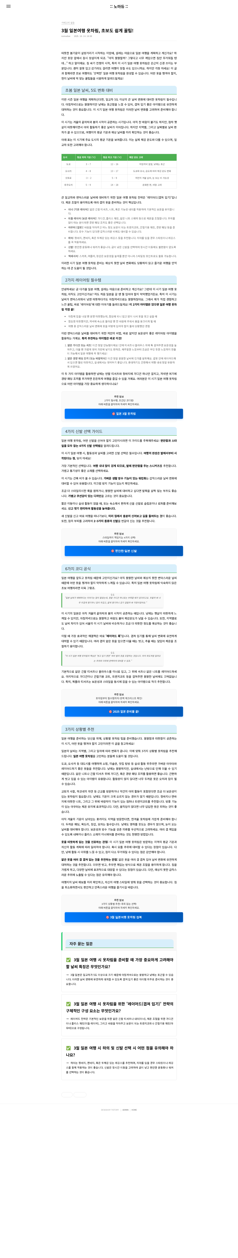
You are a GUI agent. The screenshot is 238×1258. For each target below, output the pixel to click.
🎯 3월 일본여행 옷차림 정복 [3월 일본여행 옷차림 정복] (124, 917)
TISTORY (115, 1251)
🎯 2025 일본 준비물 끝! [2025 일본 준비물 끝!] (124, 711)
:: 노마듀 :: (119, 6)
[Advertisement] (119, 1125)
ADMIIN (125, 1251)
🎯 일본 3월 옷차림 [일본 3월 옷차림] (124, 414)
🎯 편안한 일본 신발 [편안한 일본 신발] (124, 551)
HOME (134, 1251)
